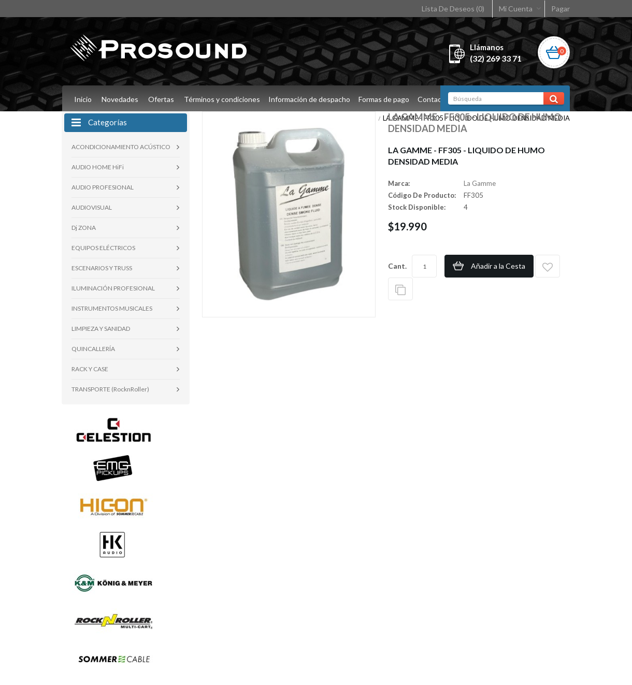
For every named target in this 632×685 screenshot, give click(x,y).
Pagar (560, 8)
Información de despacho (311, 99)
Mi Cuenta (516, 8)
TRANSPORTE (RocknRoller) (110, 389)
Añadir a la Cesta (498, 265)
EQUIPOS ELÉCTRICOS (103, 248)
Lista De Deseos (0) (453, 8)
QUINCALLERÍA (93, 349)
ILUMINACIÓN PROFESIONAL (113, 288)
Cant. (397, 265)
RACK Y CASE (89, 369)
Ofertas (161, 99)
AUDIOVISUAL (91, 207)
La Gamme (480, 183)
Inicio (83, 99)
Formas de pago (387, 99)
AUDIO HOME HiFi (97, 167)
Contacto (437, 99)
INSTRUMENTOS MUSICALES (111, 308)
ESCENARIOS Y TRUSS (101, 268)
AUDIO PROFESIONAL (102, 187)
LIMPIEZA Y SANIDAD (100, 328)
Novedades (120, 99)
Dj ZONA (83, 227)
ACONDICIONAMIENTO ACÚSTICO (120, 147)
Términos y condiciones (222, 99)
